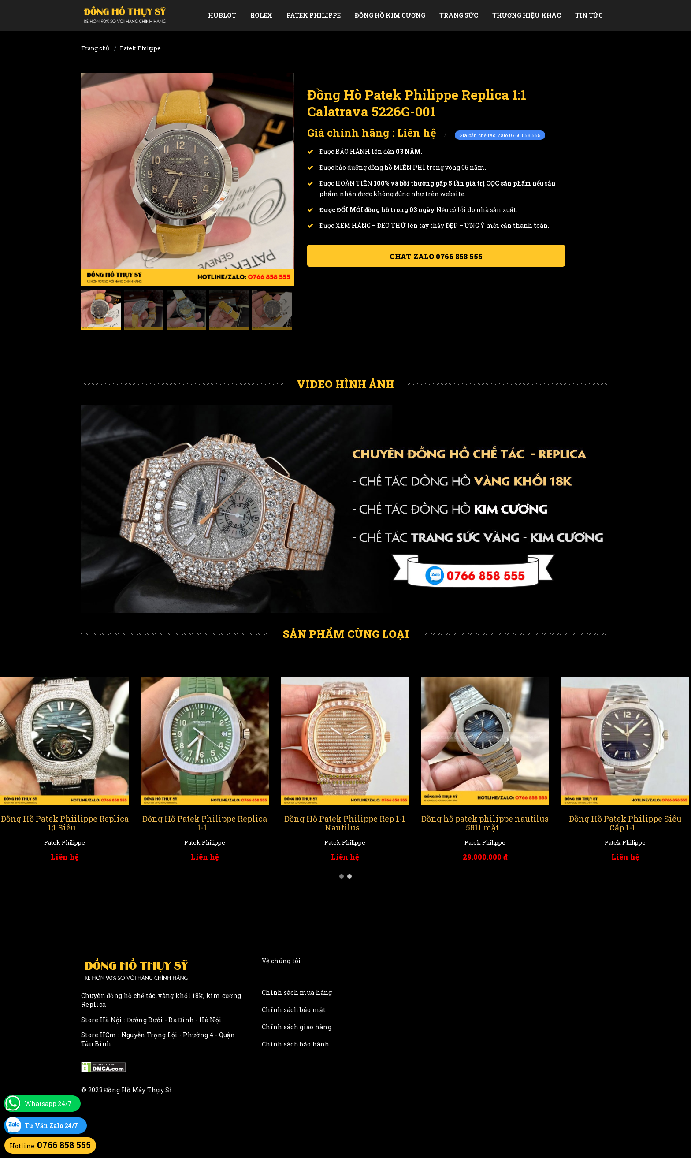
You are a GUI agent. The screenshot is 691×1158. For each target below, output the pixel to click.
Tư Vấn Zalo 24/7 (51, 1125)
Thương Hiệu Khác (526, 15)
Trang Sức (458, 15)
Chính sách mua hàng (297, 992)
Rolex (261, 15)
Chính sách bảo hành (296, 1044)
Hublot (222, 15)
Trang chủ (95, 48)
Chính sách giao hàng (296, 1027)
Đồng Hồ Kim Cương (390, 15)
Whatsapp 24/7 (48, 1103)
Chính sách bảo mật (294, 1009)
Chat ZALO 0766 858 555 (436, 256)
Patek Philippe (313, 15)
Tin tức (589, 15)
